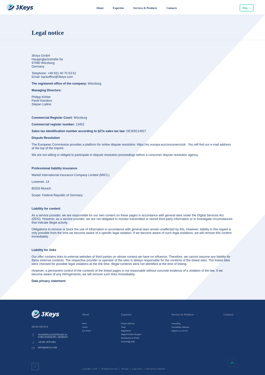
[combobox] (246, 7)
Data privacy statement (155, 369)
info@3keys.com (47, 347)
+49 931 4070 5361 (47, 342)
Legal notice (137, 369)
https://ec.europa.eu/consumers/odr (161, 144)
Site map (124, 369)
